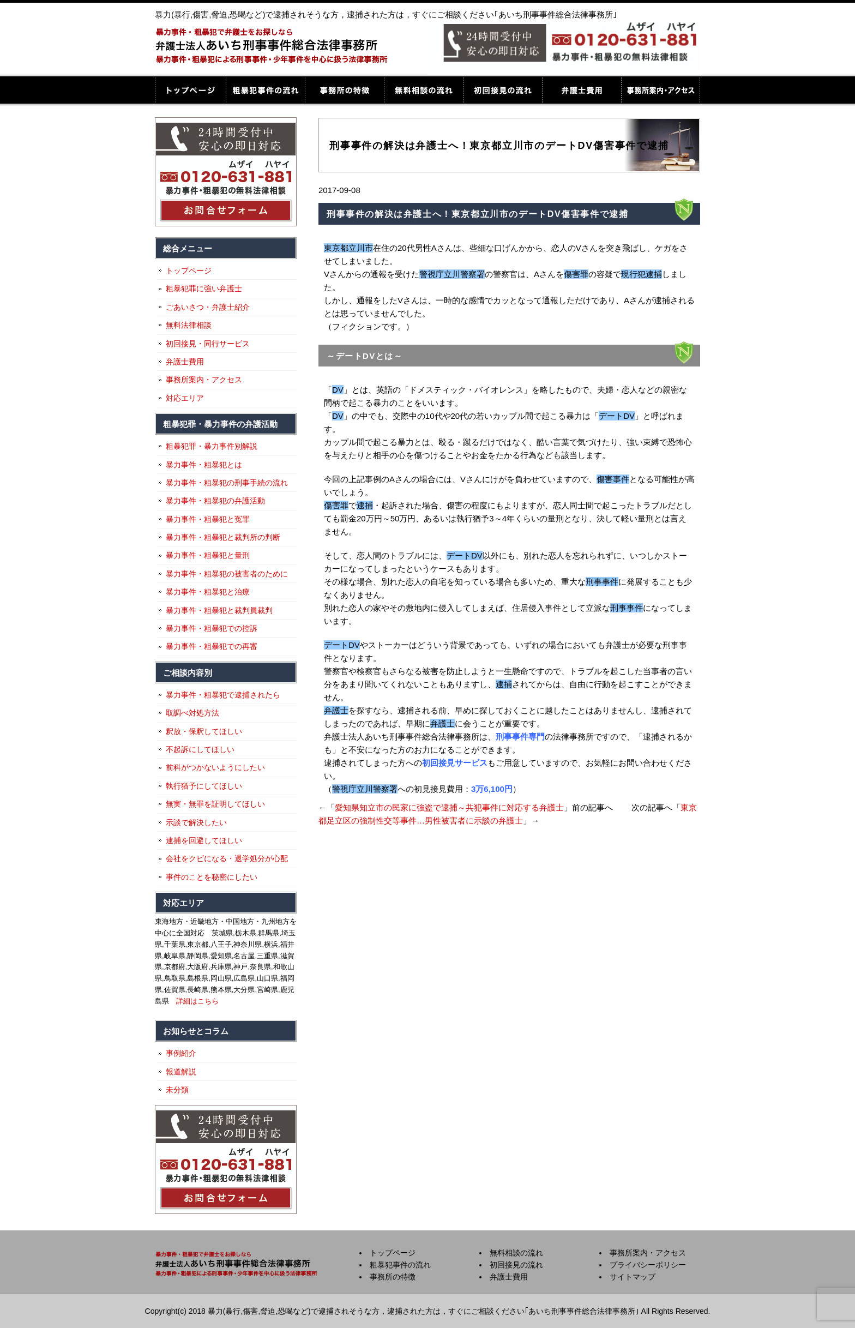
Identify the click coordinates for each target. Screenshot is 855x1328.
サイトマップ (632, 1276)
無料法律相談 (189, 325)
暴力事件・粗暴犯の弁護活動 (215, 500)
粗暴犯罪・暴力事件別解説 (211, 446)
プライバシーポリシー (648, 1264)
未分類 (177, 1089)
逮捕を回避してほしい (204, 840)
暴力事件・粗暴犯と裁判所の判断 (223, 537)
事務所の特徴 (344, 90)
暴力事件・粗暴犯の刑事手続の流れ (227, 482)
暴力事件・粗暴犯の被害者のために (227, 573)
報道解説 (181, 1071)
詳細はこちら (197, 1001)
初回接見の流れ (502, 90)
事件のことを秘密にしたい (211, 877)
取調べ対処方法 (192, 712)
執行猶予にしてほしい (204, 786)
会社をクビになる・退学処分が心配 (227, 858)
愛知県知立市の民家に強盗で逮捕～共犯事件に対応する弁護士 (449, 807)
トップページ (190, 90)
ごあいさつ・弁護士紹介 (208, 307)
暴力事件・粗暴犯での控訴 (211, 628)
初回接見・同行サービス (208, 343)
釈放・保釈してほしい (204, 731)
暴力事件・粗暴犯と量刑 (208, 555)
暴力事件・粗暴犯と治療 (208, 591)
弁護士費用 (581, 90)
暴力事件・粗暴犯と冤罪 (208, 519)
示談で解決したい (196, 822)
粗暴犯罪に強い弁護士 (204, 288)
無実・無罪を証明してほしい (215, 804)
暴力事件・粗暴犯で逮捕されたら (223, 694)
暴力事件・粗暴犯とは (204, 464)
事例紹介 (181, 1053)
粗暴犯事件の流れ (265, 90)
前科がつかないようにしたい (215, 767)
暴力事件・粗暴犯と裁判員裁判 (219, 610)
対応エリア (185, 398)
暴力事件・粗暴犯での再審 (211, 646)
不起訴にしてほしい (200, 749)
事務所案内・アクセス (660, 90)
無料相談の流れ (423, 90)
